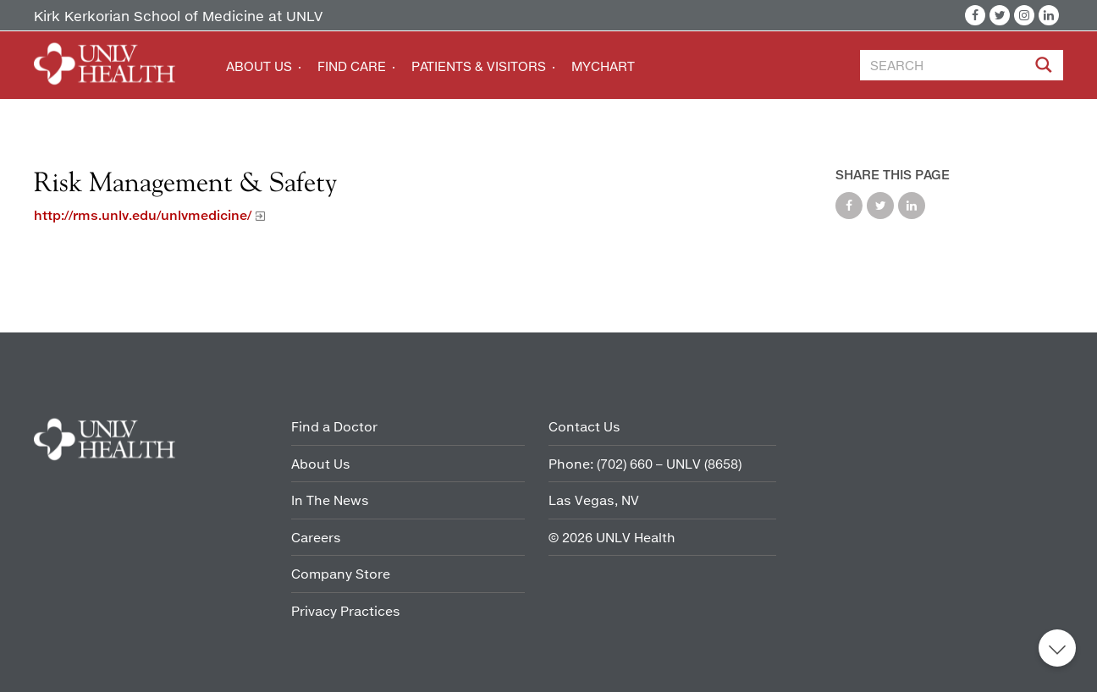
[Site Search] (1045, 67)
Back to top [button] (1057, 648)
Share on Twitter (880, 205)
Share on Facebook (849, 205)
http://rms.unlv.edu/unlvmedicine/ (142, 214)
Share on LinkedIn (911, 205)
